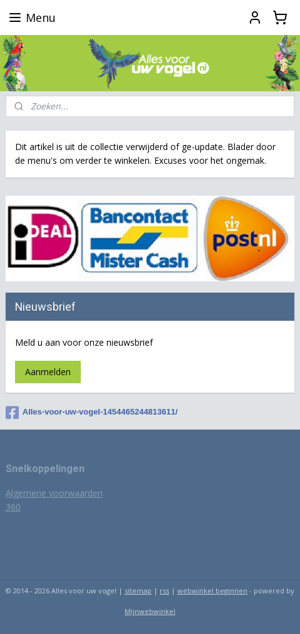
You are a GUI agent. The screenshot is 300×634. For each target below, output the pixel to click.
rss (164, 590)
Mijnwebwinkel (150, 611)
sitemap (138, 590)
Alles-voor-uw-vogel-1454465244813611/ (92, 412)
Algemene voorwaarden (54, 493)
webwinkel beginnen (212, 590)
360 (13, 507)
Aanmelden (48, 372)
